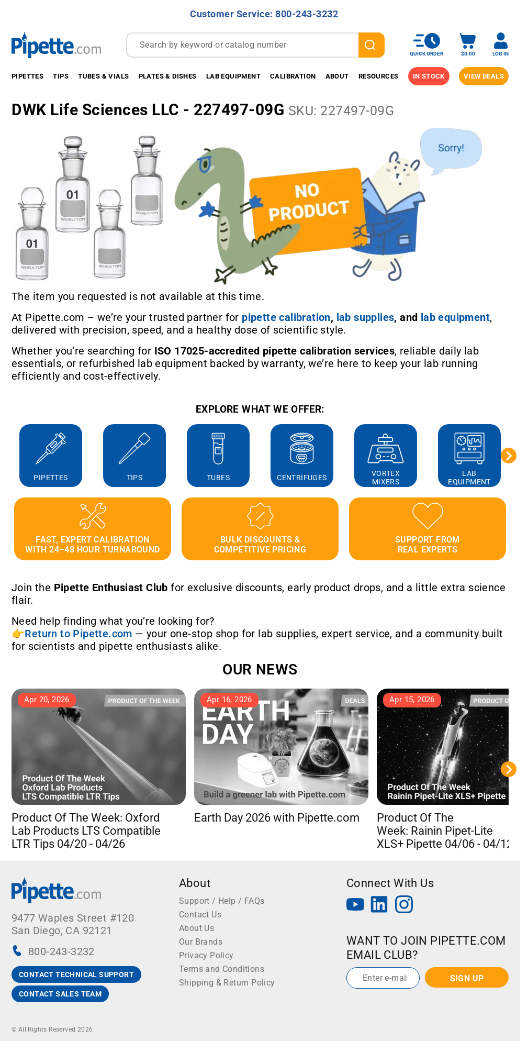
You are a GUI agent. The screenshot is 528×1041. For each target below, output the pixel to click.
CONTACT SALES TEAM (60, 994)
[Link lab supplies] (365, 317)
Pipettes (27, 76)
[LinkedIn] (379, 905)
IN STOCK (429, 76)
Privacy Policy (206, 955)
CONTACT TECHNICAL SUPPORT (76, 974)
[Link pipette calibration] (286, 317)
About (337, 76)
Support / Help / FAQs (221, 901)
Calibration (293, 76)
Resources (378, 76)
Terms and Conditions (221, 969)
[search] (371, 45)
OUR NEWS (259, 669)
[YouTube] (355, 905)
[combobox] (255, 45)
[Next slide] (508, 455)
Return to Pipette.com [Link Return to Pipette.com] (78, 633)
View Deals (484, 76)
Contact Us (200, 915)
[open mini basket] (468, 44)
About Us (196, 928)
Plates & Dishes (168, 76)
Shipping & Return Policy (227, 983)
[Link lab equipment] (455, 317)
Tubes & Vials (103, 76)
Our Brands (200, 942)
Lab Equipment (233, 76)
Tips (61, 76)
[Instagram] (404, 905)
